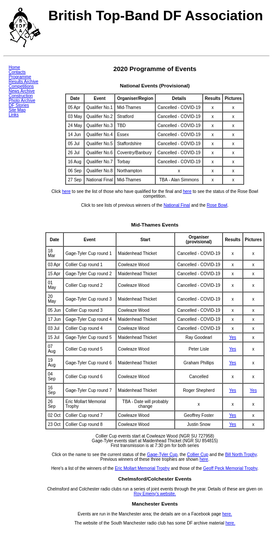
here (66, 191)
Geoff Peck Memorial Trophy (230, 468)
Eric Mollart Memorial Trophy (142, 468)
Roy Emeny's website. (155, 493)
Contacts (17, 72)
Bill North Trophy (241, 454)
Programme (20, 77)
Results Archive (23, 81)
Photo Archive (22, 100)
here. (227, 514)
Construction (21, 95)
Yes (232, 337)
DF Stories (19, 105)
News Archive (22, 91)
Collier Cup (197, 454)
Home (14, 67)
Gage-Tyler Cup (162, 454)
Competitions (21, 86)
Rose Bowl (217, 205)
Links (14, 114)
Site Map (17, 110)
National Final (176, 205)
